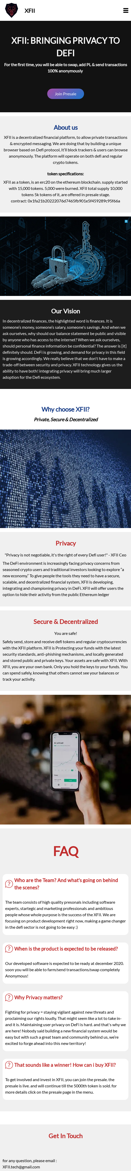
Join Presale (65, 93)
